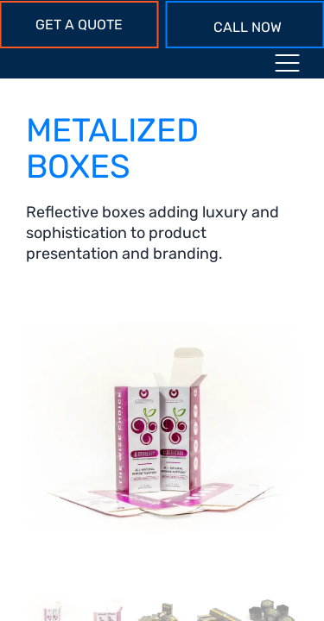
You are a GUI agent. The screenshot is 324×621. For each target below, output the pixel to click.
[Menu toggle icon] (287, 66)
